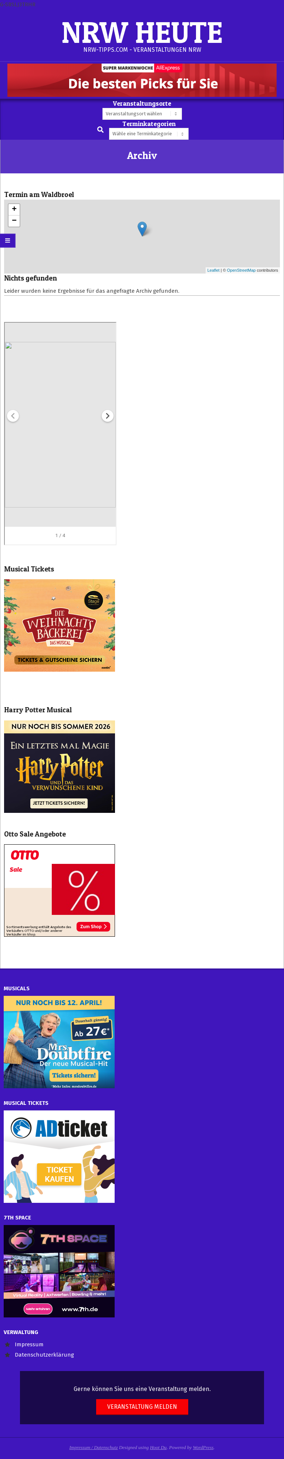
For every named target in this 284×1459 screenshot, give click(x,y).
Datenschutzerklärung (44, 1354)
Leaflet (213, 270)
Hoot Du (158, 1447)
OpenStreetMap (241, 270)
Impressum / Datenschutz (94, 1447)
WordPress (203, 1447)
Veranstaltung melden (142, 1406)
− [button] (14, 221)
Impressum (29, 1344)
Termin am (39, 194)
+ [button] (14, 209)
